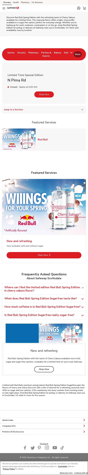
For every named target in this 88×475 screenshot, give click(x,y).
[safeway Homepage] (13, 8)
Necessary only (66, 473)
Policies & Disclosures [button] (44, 431)
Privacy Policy (9, 469)
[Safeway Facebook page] (26, 449)
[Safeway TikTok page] (62, 449)
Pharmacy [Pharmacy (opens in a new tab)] (25, 2)
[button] (78, 8)
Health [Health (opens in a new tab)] (16, 2)
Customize (62, 466)
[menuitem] (11, 54)
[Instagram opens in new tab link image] (47, 449)
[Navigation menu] (4, 8)
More (77, 54)
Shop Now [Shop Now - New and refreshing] (52, 255)
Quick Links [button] (44, 420)
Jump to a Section (44, 109)
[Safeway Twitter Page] (32, 449)
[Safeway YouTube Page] (54, 449)
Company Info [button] (44, 426)
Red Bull (44, 139)
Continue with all (81, 473)
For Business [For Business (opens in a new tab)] (37, 2)
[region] (44, 468)
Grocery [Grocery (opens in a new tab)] (7, 2)
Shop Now (44, 94)
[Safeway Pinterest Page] (39, 449)
